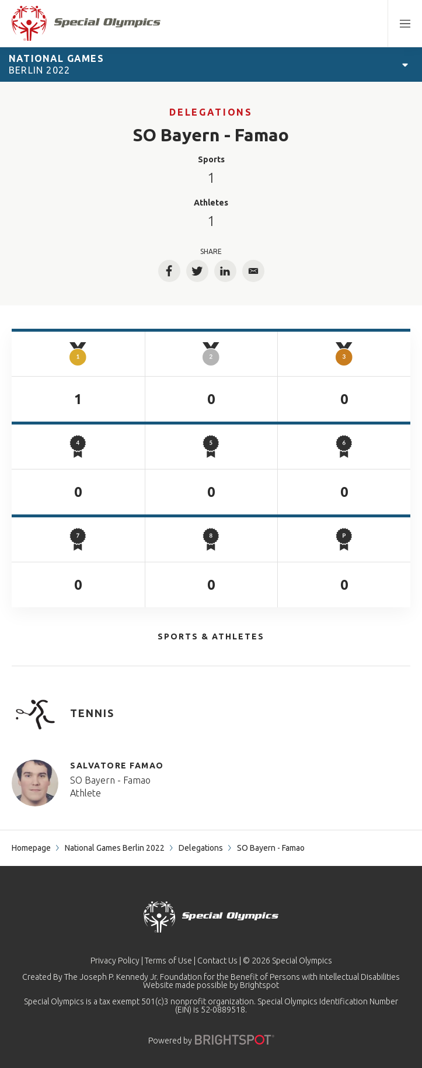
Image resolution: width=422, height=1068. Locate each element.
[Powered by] (234, 1040)
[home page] (86, 23)
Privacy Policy (114, 960)
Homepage (31, 848)
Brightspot (259, 985)
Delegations (210, 112)
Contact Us (217, 960)
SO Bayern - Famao (110, 780)
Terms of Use (168, 960)
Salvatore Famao (117, 765)
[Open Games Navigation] (405, 64)
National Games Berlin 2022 (115, 848)
